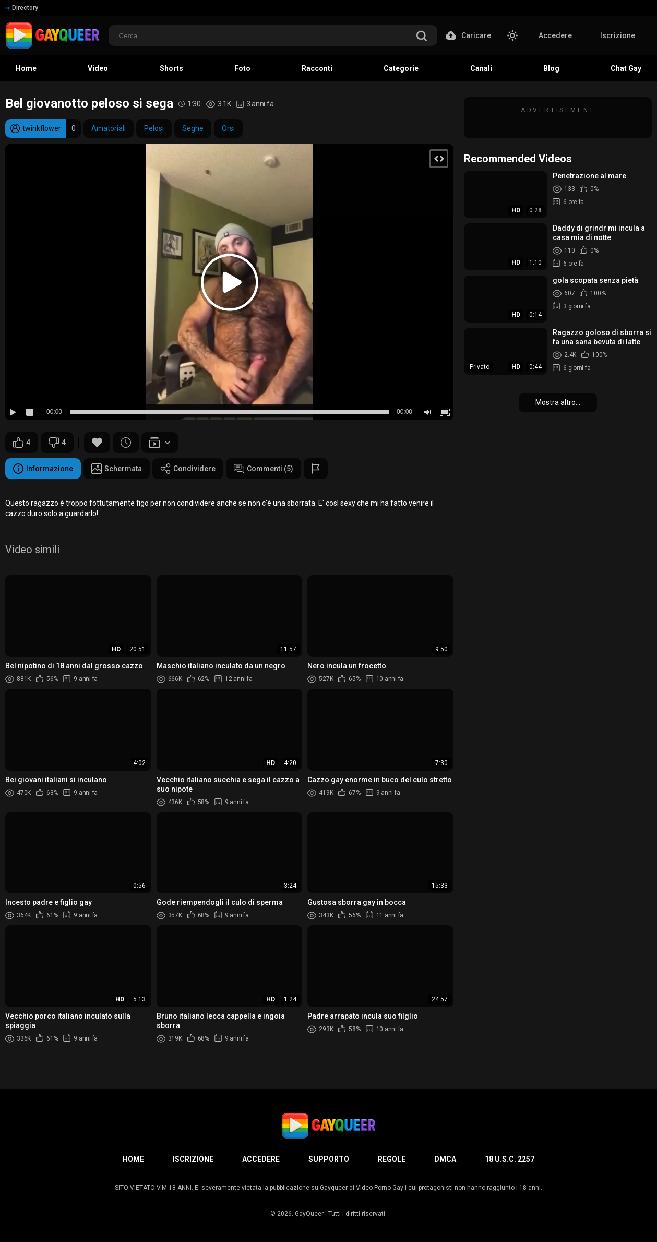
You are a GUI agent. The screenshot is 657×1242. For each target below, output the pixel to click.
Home (133, 1159)
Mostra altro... (557, 402)
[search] (421, 37)
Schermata (116, 468)
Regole (391, 1159)
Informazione (43, 468)
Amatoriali (108, 128)
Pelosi (154, 128)
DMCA (445, 1159)
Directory (21, 7)
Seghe (193, 128)
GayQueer (309, 1213)
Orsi (228, 128)
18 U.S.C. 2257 (509, 1159)
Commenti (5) (263, 468)
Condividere (188, 468)
